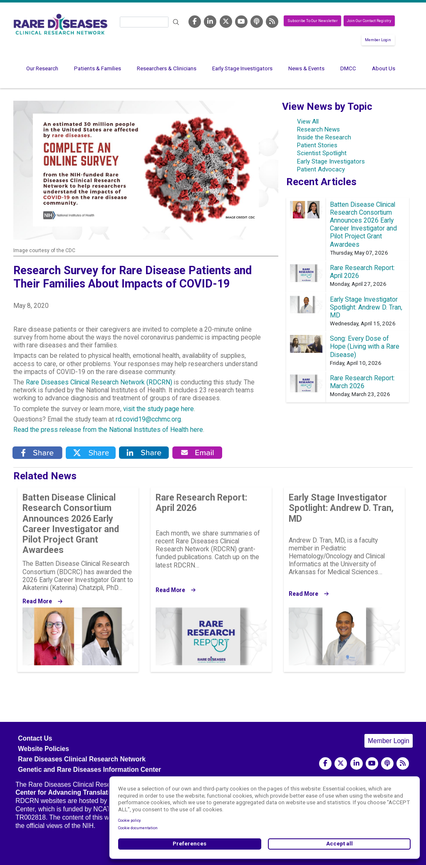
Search (175, 22)
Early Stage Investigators (331, 161)
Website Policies (43, 748)
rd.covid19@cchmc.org (148, 419)
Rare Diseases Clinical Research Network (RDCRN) (99, 382)
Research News (318, 129)
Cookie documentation (138, 828)
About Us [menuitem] (383, 68)
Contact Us (35, 738)
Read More (37, 601)
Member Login (378, 40)
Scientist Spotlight (322, 153)
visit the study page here (158, 409)
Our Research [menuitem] (42, 68)
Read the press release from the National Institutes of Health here (108, 430)
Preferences (189, 843)
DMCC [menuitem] (348, 68)
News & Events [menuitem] (306, 68)
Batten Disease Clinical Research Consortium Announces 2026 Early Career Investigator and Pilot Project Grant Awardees (363, 224)
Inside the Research (324, 137)
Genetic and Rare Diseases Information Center (89, 769)
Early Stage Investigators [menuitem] (242, 68)
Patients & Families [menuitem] (97, 68)
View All (308, 121)
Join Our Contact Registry (369, 21)
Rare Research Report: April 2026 (201, 502)
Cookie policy (129, 820)
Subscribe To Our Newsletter (312, 21)
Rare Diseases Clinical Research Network (82, 759)
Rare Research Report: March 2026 (362, 382)
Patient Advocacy (321, 169)
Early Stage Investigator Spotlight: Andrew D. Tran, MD (366, 307)
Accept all (339, 843)
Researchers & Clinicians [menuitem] (166, 68)
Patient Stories (317, 145)
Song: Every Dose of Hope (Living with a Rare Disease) (364, 346)
